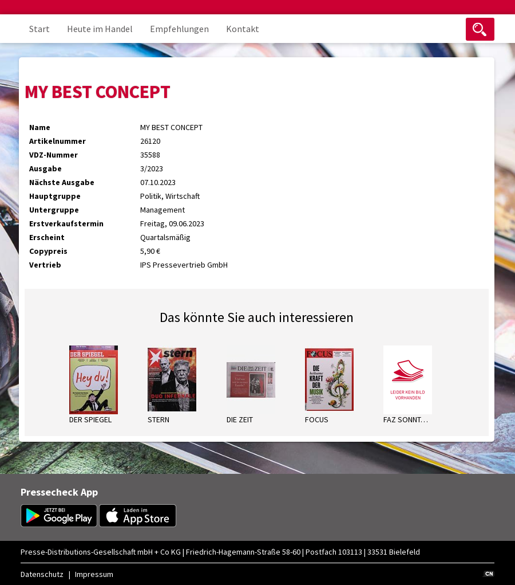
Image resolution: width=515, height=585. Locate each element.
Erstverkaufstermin (66, 223)
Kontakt (242, 28)
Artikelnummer (57, 141)
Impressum (94, 574)
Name (39, 127)
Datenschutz (42, 574)
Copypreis (48, 251)
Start (39, 28)
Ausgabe (45, 168)
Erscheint (47, 237)
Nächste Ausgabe (61, 182)
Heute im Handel (100, 28)
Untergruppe (54, 210)
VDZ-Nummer (53, 155)
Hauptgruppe (55, 196)
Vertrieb (45, 265)
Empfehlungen (179, 28)
